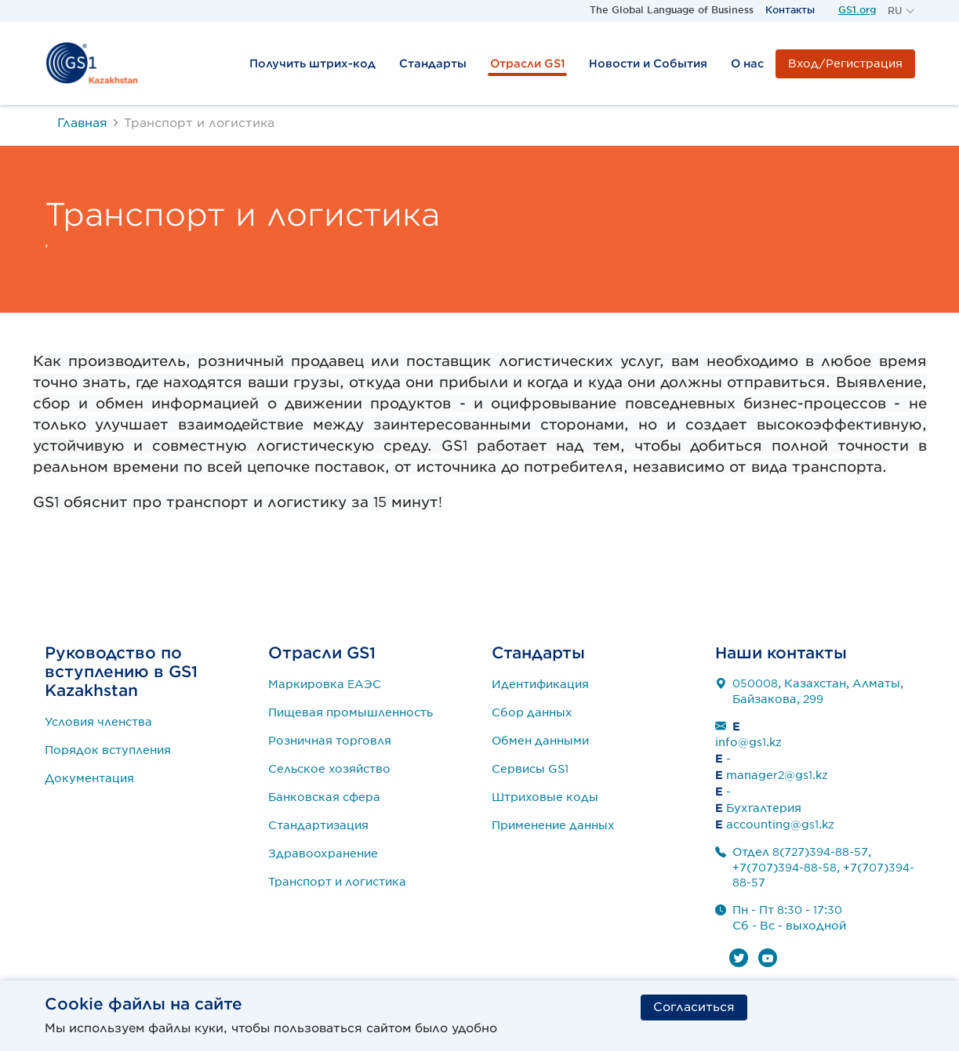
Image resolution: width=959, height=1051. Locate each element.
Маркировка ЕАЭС (324, 684)
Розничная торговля (329, 740)
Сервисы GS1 (530, 769)
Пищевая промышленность (350, 712)
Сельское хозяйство (329, 769)
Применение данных (553, 825)
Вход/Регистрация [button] (845, 63)
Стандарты (433, 63)
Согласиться (694, 1007)
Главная (82, 122)
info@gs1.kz (748, 742)
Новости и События (648, 63)
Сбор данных (532, 712)
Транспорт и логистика (337, 881)
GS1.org (857, 10)
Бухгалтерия (763, 808)
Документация (89, 778)
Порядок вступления (108, 750)
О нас (747, 63)
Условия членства (98, 722)
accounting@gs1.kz (780, 824)
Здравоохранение (323, 853)
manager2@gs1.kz (777, 775)
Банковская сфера (324, 797)
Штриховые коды (545, 797)
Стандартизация (318, 825)
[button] (901, 11)
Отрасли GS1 (527, 63)
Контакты (790, 10)
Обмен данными (540, 740)
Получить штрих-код (312, 63)
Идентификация (540, 684)
